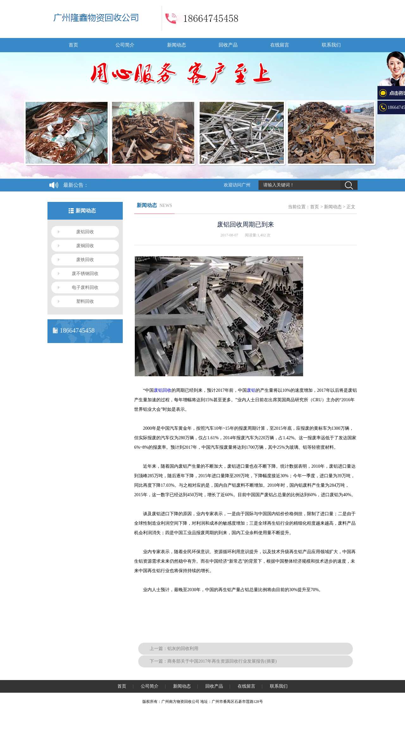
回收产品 (228, 44)
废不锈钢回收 (85, 273)
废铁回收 (85, 259)
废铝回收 (85, 231)
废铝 (251, 390)
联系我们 (331, 44)
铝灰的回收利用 (182, 648)
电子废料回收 (85, 287)
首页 (73, 44)
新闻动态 (176, 44)
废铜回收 (85, 245)
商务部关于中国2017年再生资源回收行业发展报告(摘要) (222, 661)
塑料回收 (85, 301)
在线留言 (279, 44)
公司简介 (124, 44)
